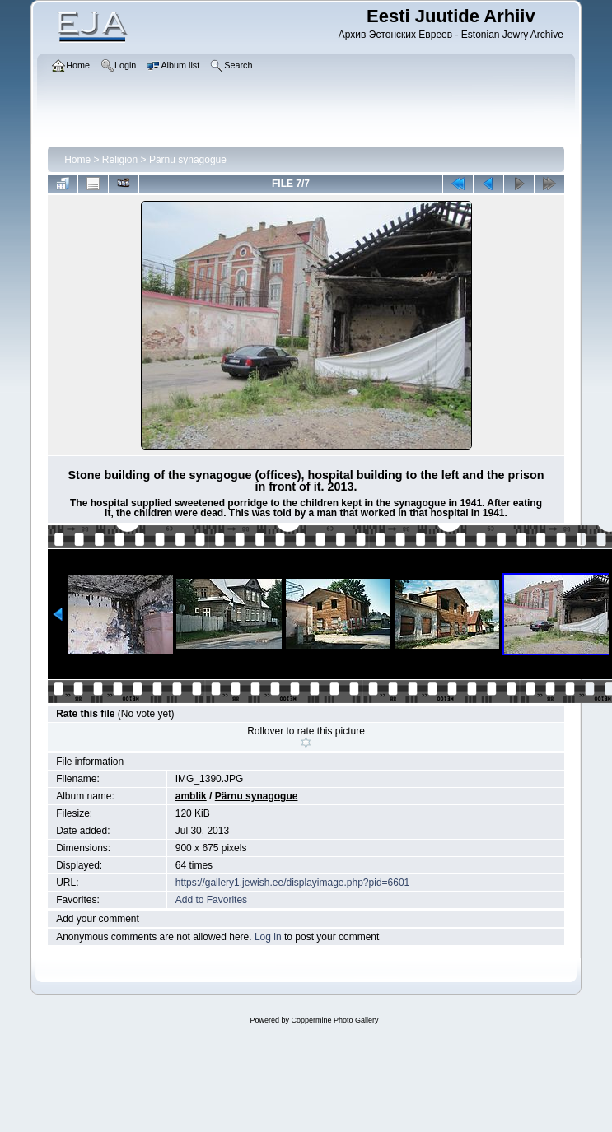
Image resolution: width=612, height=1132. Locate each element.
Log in (268, 937)
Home (77, 159)
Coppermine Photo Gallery (334, 1020)
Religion (120, 159)
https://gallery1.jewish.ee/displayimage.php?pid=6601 (292, 882)
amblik (191, 796)
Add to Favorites (211, 900)
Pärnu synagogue (188, 159)
